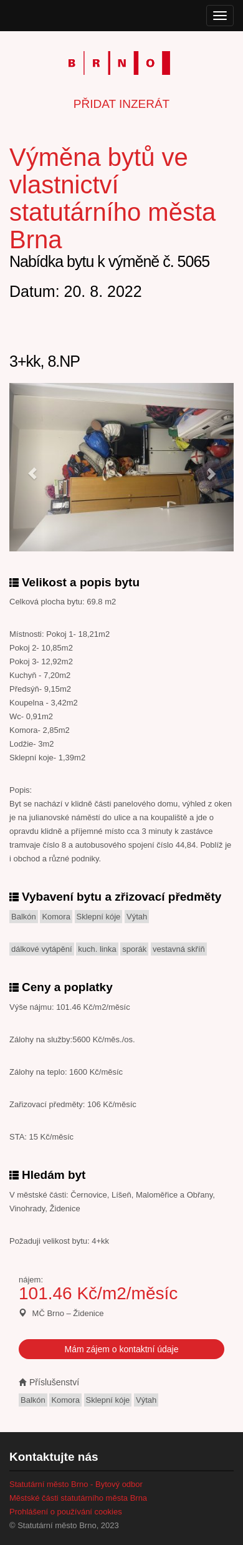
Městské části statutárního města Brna (78, 1498)
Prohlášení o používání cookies (65, 1511)
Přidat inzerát (121, 103)
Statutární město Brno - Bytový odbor (76, 1484)
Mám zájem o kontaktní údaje (122, 1349)
